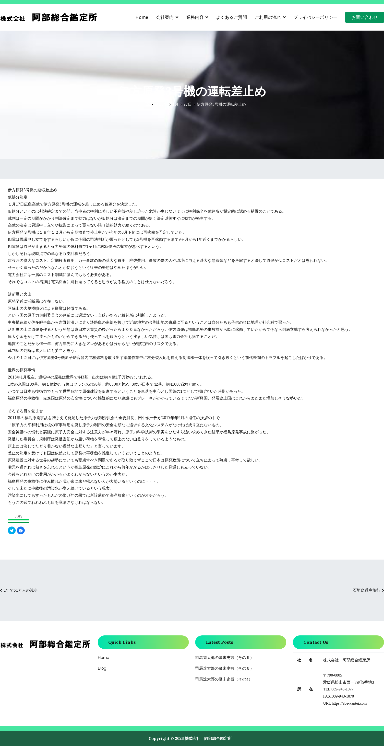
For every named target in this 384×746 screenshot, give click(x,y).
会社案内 (165, 17)
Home (141, 17)
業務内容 (195, 17)
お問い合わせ (364, 17)
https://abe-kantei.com (349, 703)
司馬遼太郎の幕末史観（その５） (224, 657)
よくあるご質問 (231, 17)
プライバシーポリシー (315, 17)
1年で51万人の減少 (21, 590)
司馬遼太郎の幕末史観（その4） (223, 679)
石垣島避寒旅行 (366, 590)
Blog (102, 668)
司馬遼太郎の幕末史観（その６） (224, 668)
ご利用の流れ (268, 17)
